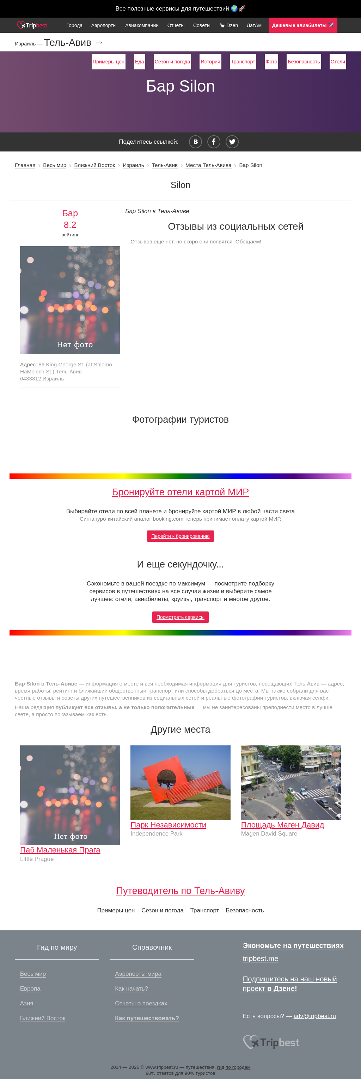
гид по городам (234, 1067)
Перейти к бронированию (180, 536)
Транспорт (243, 61)
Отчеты (175, 25)
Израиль (133, 165)
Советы (201, 25)
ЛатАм (254, 25)
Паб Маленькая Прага (60, 849)
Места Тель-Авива (208, 165)
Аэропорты (104, 25)
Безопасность (304, 61)
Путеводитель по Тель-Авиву (180, 890)
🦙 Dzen (228, 25)
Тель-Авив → (74, 43)
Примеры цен (108, 61)
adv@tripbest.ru (315, 1016)
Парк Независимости (168, 824)
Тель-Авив (165, 165)
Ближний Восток (94, 165)
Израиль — (29, 43)
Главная (25, 165)
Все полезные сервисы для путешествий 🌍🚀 (181, 8)
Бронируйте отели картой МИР (180, 491)
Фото (271, 61)
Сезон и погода (172, 61)
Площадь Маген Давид (282, 824)
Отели (338, 61)
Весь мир (54, 165)
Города (74, 25)
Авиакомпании (142, 25)
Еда (139, 61)
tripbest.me (261, 958)
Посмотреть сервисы (180, 617)
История (210, 61)
